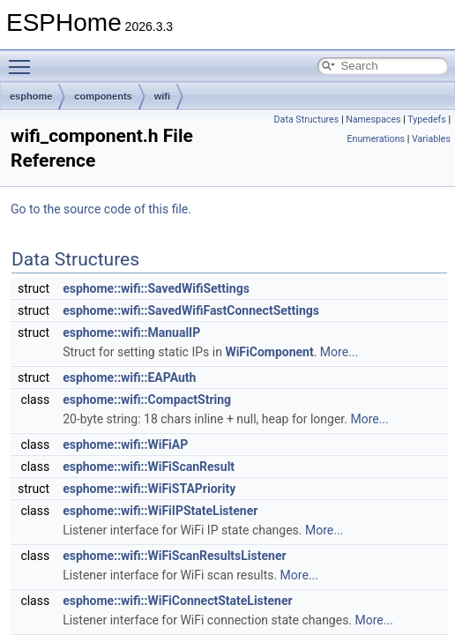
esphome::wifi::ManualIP (131, 332)
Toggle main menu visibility (24, 59)
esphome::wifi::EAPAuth (129, 377)
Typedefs (426, 119)
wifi (162, 96)
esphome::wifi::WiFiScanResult (149, 466)
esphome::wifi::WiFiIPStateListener (160, 511)
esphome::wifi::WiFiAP (125, 444)
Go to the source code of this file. (101, 209)
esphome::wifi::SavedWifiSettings (156, 288)
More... (339, 352)
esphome (31, 96)
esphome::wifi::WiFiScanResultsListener (174, 556)
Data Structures (306, 119)
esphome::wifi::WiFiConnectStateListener (178, 601)
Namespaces (373, 119)
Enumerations (376, 139)
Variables (431, 139)
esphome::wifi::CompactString (147, 399)
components (102, 96)
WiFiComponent (269, 352)
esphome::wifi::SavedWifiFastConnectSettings (191, 310)
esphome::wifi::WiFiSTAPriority (149, 489)
